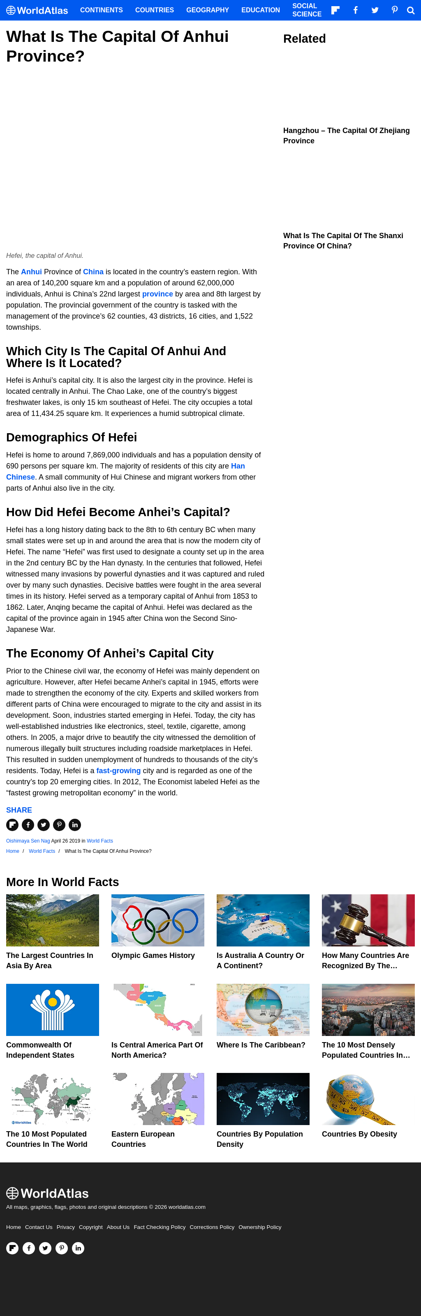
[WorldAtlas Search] (411, 10)
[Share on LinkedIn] (75, 825)
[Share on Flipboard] (12, 825)
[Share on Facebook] (28, 825)
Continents (101, 10)
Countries (154, 10)
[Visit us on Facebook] (29, 1248)
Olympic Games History (153, 955)
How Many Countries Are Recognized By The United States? (365, 965)
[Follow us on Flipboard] (12, 1248)
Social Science (307, 10)
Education (260, 10)
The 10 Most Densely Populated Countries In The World (362, 1055)
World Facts (100, 841)
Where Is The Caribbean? (261, 1045)
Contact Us (39, 1227)
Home (13, 1227)
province (157, 294)
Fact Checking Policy (159, 1227)
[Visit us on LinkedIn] (78, 1248)
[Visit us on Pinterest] (62, 1248)
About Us (118, 1227)
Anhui (31, 272)
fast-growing (118, 771)
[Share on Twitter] (43, 825)
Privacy (66, 1227)
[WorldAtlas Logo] (40, 10)
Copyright (91, 1227)
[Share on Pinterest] (59, 825)
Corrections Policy (212, 1227)
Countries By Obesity (359, 1134)
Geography (207, 10)
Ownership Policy (259, 1227)
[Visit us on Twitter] (45, 1248)
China (93, 272)
